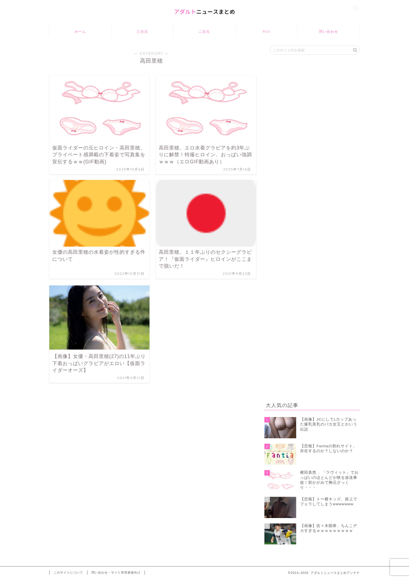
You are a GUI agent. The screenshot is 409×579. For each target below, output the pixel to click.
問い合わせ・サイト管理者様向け (116, 572)
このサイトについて (68, 572)
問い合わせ (328, 31)
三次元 (142, 31)
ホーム (80, 31)
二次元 (204, 31)
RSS (266, 31)
